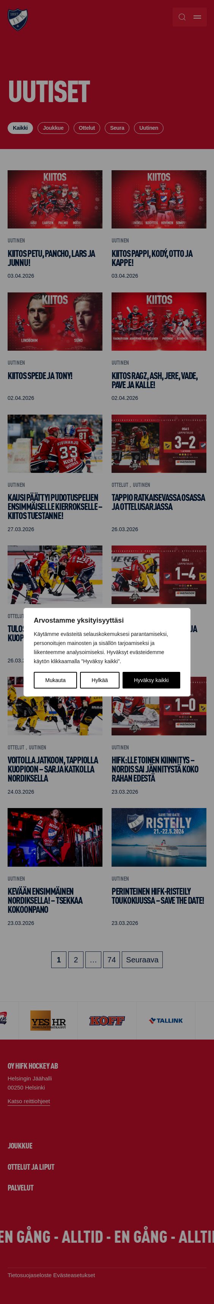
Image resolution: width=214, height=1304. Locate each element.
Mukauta (55, 680)
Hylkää (100, 680)
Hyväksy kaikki (151, 680)
